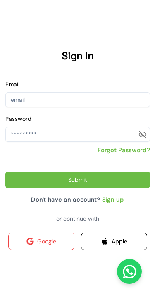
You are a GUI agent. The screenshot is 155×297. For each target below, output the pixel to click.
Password (18, 119)
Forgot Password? (124, 150)
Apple (114, 241)
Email (12, 84)
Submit (77, 180)
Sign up (113, 199)
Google (41, 241)
